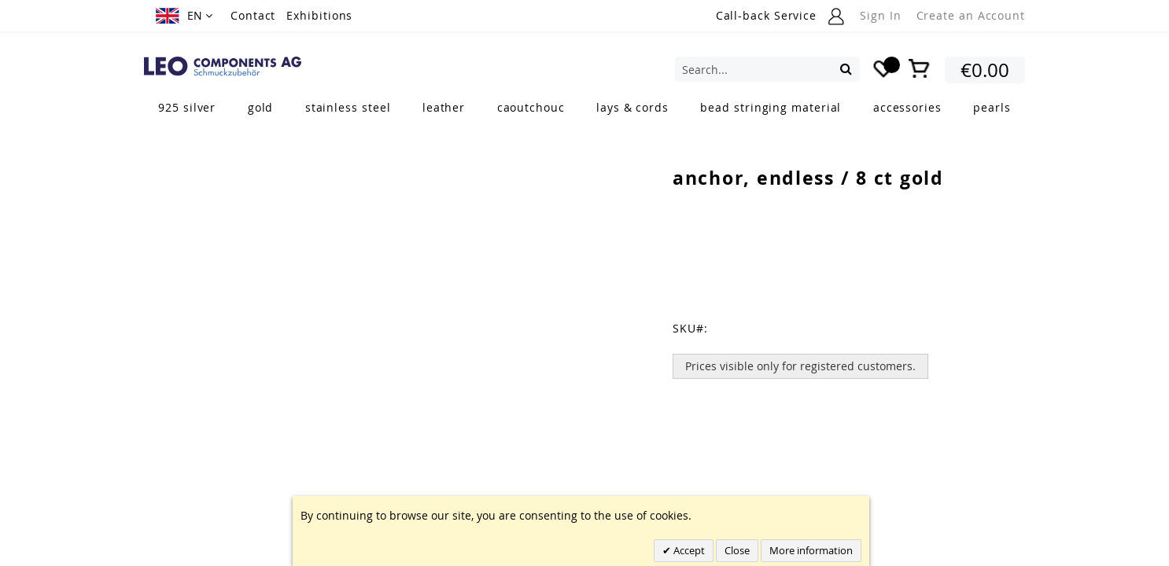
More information (811, 550)
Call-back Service (766, 15)
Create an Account (970, 15)
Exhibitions (319, 15)
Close (737, 550)
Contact (252, 15)
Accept (688, 550)
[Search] (846, 68)
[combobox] (767, 69)
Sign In (880, 15)
